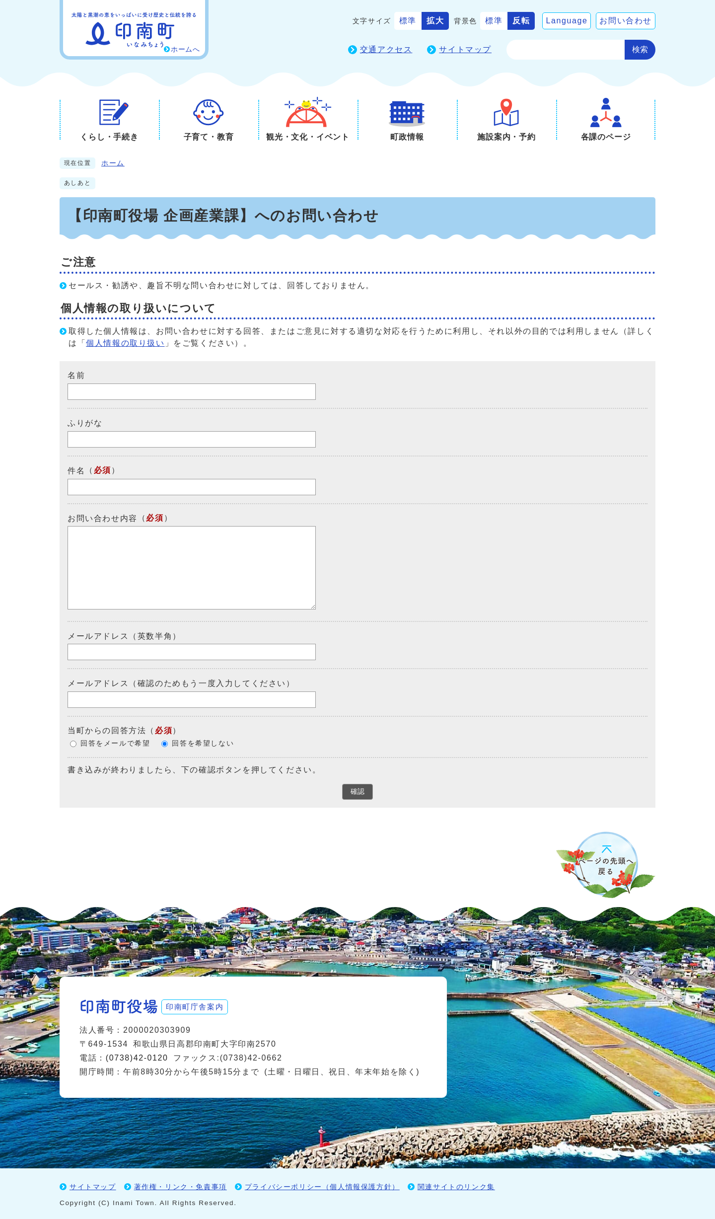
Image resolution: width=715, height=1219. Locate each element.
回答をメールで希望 (115, 743)
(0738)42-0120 (137, 1056)
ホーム (113, 163)
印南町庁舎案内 (201, 1004)
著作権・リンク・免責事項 (180, 1185)
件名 (76, 470)
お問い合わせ (625, 20)
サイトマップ (465, 49)
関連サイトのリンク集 (456, 1185)
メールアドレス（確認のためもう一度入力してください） (181, 683)
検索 (640, 49)
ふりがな (85, 423)
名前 (76, 375)
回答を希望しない (203, 743)
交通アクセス (386, 49)
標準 (408, 20)
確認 (357, 791)
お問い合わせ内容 (103, 518)
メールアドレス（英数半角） (124, 635)
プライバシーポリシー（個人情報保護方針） (322, 1185)
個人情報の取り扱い (125, 343)
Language (566, 20)
